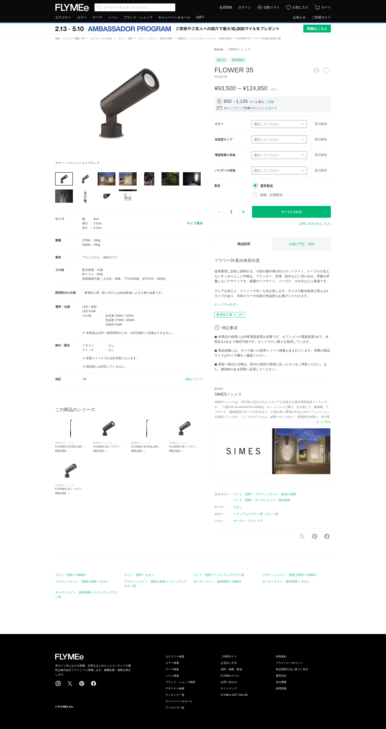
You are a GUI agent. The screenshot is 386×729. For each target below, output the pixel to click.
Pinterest (82, 683)
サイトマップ (229, 688)
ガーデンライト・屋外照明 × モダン (286, 581)
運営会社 (281, 675)
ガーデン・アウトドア (248, 521)
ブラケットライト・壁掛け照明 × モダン (82, 581)
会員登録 (225, 7)
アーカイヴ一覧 (174, 707)
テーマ (97, 17)
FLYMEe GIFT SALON (234, 694)
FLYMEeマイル (230, 675)
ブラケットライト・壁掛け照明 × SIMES (289, 575)
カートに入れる (291, 212)
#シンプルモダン (226, 304)
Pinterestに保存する (315, 536)
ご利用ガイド (321, 17)
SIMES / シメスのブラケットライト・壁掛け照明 (204, 38)
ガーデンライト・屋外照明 (272, 500)
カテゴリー (63, 17)
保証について (194, 379)
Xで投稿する (302, 536)
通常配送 (266, 186)
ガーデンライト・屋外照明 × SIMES (217, 581)
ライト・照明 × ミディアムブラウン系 (218, 575)
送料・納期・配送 (231, 669)
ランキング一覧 (174, 694)
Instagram (58, 683)
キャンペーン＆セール (174, 17)
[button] (59, 102)
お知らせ (299, 17)
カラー (82, 17)
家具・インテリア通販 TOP (70, 38)
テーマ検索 (172, 669)
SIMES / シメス (239, 49)
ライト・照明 (125, 38)
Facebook (93, 683)
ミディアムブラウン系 (248, 514)
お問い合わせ (229, 682)
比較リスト (272, 7)
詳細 (271, 102)
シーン (113, 17)
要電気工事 (224, 315)
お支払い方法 (229, 662)
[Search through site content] (135, 7)
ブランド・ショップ (138, 17)
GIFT (200, 17)
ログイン (244, 7)
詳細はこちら (317, 29)
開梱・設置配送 (271, 195)
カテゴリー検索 (174, 656)
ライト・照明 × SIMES (70, 575)
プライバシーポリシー (289, 662)
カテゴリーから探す (102, 38)
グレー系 (272, 514)
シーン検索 (172, 675)
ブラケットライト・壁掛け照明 (155, 38)
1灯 (240, 315)
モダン (237, 507)
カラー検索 (172, 662)
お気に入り (300, 7)
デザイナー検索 (174, 688)
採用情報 (281, 688)
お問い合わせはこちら (315, 223)
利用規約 (281, 656)
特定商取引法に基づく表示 (292, 669)
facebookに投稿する (327, 536)
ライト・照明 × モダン (139, 575)
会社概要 (281, 682)
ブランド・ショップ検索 (180, 682)
